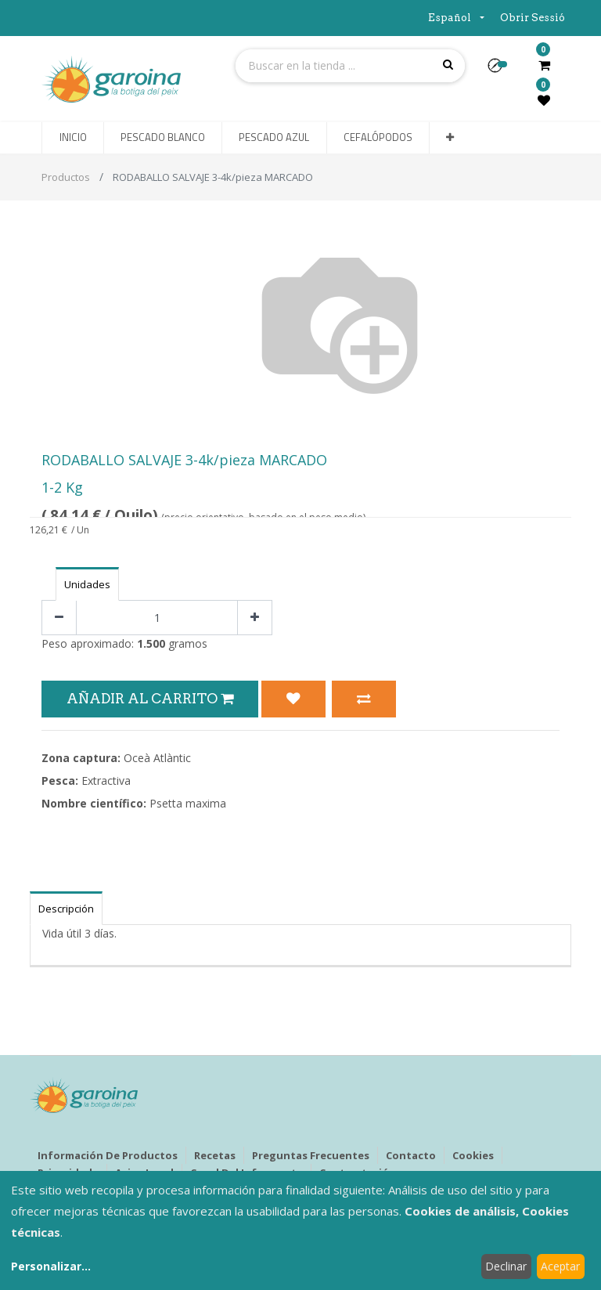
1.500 (151, 643)
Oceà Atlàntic (157, 757)
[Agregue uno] (254, 617)
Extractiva (106, 780)
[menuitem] (72, 138)
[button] (501, 70)
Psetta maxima (187, 803)
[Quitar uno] (59, 617)
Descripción (66, 909)
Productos (65, 177)
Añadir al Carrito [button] (150, 698)
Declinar (506, 1266)
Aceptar (560, 1266)
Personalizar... (51, 1266)
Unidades (87, 584)
